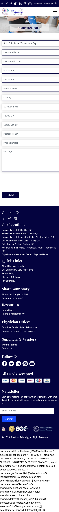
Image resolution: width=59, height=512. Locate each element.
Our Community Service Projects (17, 270)
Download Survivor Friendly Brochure (19, 327)
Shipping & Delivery (11, 277)
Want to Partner (9, 345)
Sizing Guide (8, 310)
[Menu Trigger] (55, 11)
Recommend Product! (12, 298)
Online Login (48, 3)
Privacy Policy (8, 281)
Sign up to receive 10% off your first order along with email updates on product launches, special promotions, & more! (29, 400)
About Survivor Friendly (13, 266)
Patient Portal (38, 3)
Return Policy (8, 273)
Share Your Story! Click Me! (15, 294)
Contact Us (7, 331)
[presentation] (25, 182)
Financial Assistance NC (13, 314)
